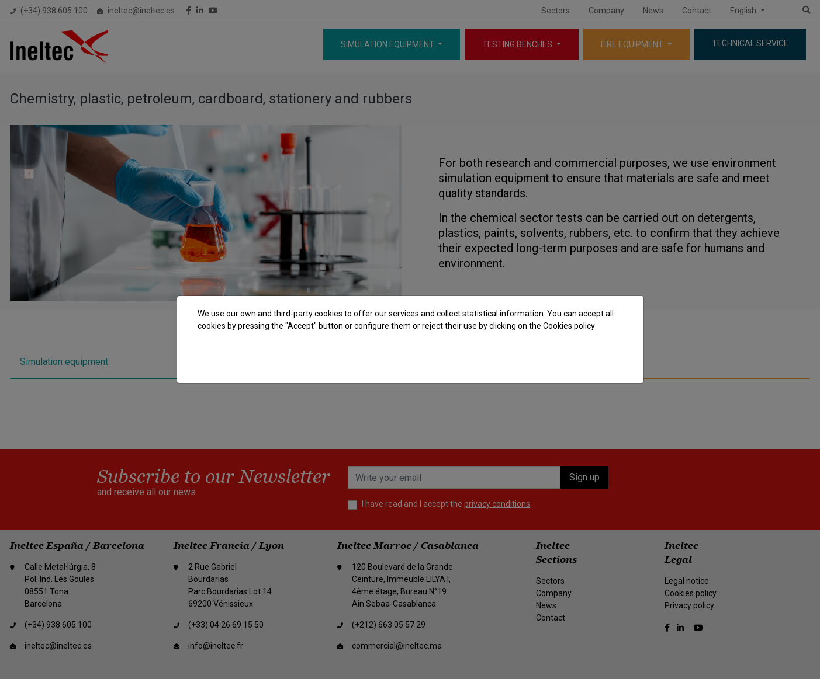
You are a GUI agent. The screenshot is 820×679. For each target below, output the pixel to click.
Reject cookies (529, 360)
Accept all (594, 360)
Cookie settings (452, 360)
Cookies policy (569, 325)
